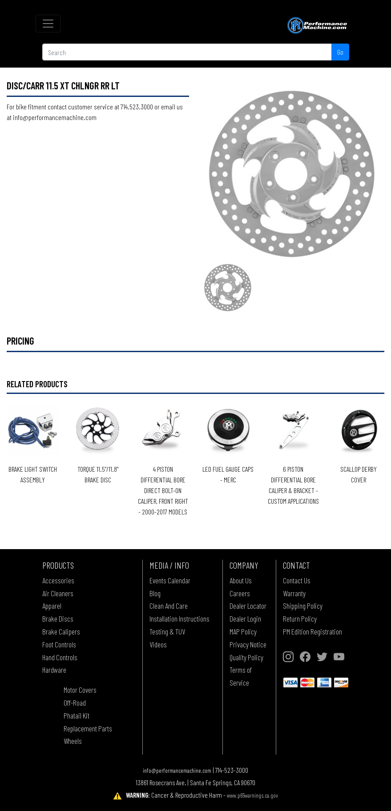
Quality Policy (246, 657)
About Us (241, 580)
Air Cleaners (57, 593)
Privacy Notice (248, 644)
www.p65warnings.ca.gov (252, 795)
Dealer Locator (248, 605)
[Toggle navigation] (48, 23)
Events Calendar (169, 580)
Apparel (51, 605)
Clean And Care (168, 605)
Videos (158, 644)
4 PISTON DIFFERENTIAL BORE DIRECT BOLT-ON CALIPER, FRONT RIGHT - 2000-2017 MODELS (163, 490)
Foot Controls (59, 644)
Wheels (73, 740)
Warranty (294, 593)
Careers (240, 593)
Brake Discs (57, 618)
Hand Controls (59, 657)
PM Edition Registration (312, 631)
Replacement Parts (88, 728)
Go (340, 52)
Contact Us (296, 580)
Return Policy (300, 618)
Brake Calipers (61, 631)
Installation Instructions (179, 618)
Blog (155, 593)
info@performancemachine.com (177, 770)
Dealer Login (245, 618)
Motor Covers (80, 689)
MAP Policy (243, 631)
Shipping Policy (302, 605)
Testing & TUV (167, 631)
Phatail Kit (76, 715)
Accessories (58, 580)
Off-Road (75, 702)
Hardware (54, 669)
